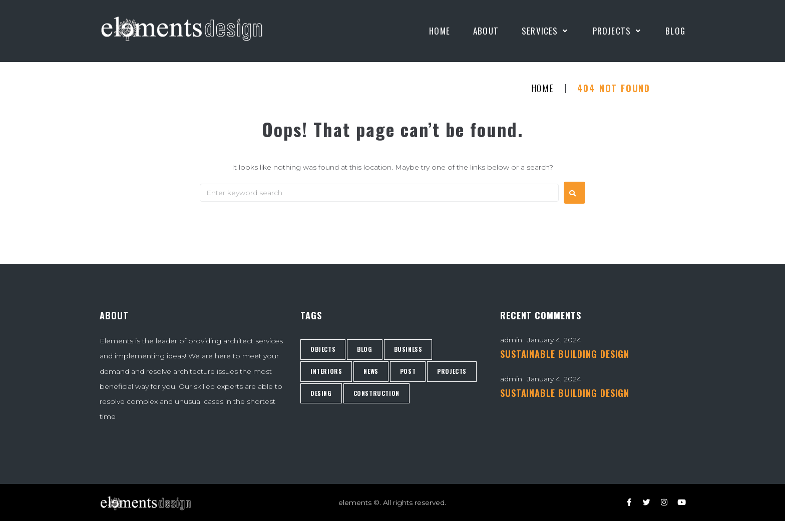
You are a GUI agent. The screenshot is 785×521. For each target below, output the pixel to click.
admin (511, 339)
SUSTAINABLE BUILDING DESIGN (564, 353)
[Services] (546, 31)
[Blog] (675, 31)
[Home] (439, 31)
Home (542, 88)
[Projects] (618, 31)
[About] (486, 31)
